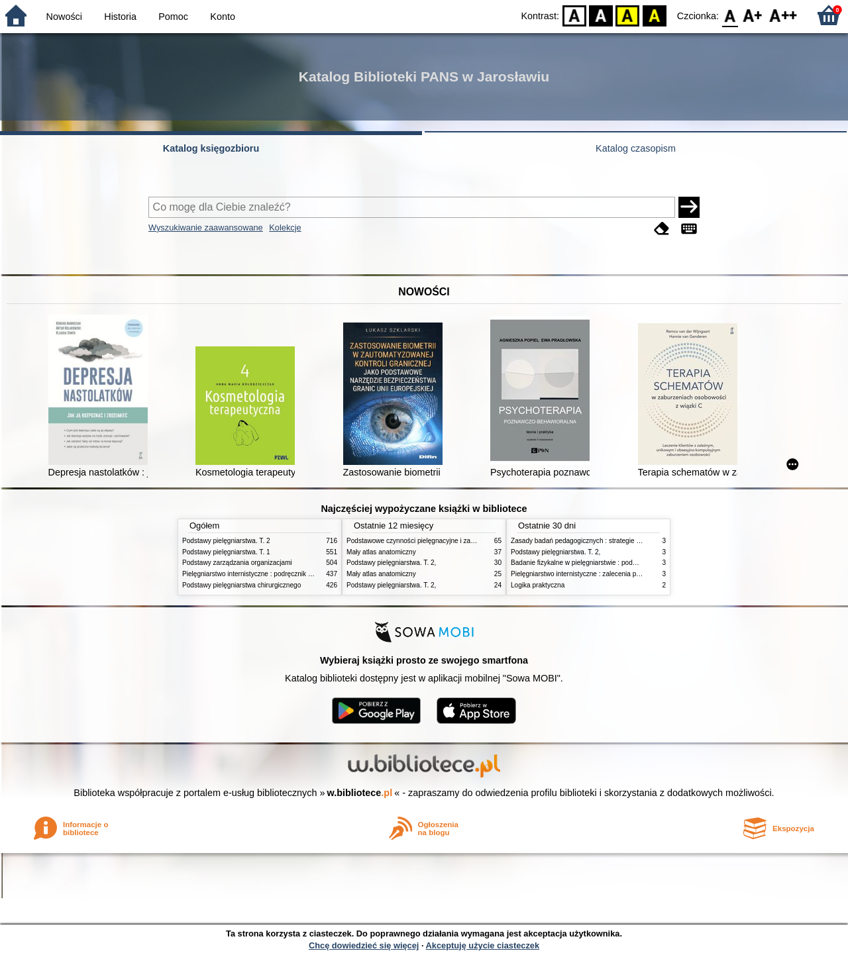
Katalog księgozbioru (211, 148)
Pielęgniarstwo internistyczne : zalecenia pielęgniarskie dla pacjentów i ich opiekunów (637, 574)
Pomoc (173, 16)
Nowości (64, 16)
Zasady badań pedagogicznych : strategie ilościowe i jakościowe (606, 540)
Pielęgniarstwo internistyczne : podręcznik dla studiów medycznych (281, 574)
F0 (729, 15)
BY (654, 15)
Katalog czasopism (636, 148)
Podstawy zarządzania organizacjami (237, 562)
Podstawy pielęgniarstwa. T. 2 (226, 540)
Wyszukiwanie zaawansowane (205, 227)
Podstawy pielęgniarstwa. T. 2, (391, 562)
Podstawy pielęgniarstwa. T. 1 (226, 552)
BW (601, 15)
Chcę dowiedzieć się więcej (364, 945)
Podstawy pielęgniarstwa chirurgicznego (241, 585)
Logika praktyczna (537, 585)
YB (628, 15)
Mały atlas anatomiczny (381, 552)
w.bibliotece (360, 792)
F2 (783, 15)
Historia (120, 16)
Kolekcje (285, 227)
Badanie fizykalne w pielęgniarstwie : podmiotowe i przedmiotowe (607, 562)
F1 (753, 15)
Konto (222, 16)
